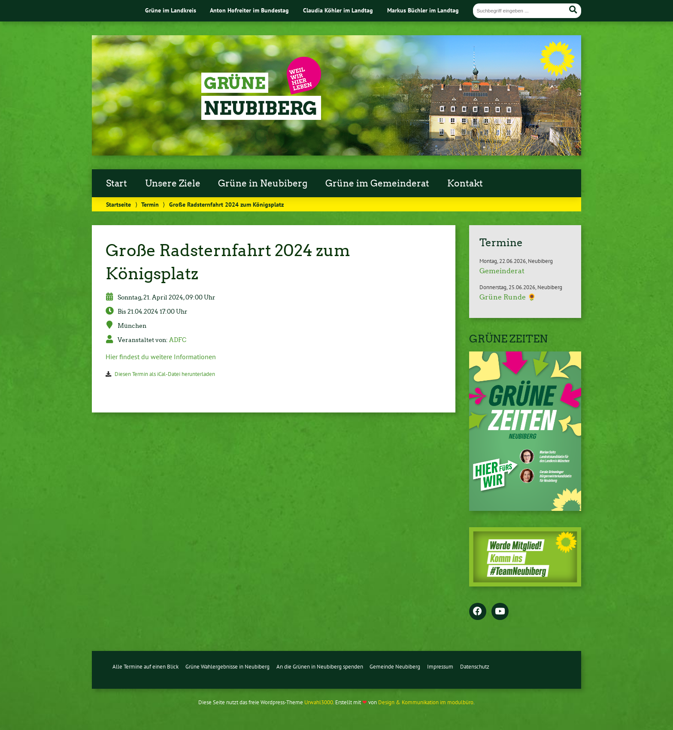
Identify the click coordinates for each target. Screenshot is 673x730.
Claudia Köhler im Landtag (338, 10)
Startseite (118, 204)
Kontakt (465, 183)
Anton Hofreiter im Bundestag (249, 10)
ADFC (177, 340)
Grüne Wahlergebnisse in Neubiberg (227, 666)
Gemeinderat (501, 271)
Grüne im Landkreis (170, 10)
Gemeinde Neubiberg (395, 666)
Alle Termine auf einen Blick (145, 666)
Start (116, 183)
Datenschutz (474, 666)
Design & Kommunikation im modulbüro (425, 702)
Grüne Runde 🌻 (507, 297)
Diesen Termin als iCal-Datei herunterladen (165, 374)
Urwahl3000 (318, 702)
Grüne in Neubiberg (262, 183)
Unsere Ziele (172, 183)
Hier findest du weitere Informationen (161, 356)
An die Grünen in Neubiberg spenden (319, 666)
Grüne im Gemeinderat (377, 183)
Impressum (440, 666)
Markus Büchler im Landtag (423, 10)
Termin (150, 204)
